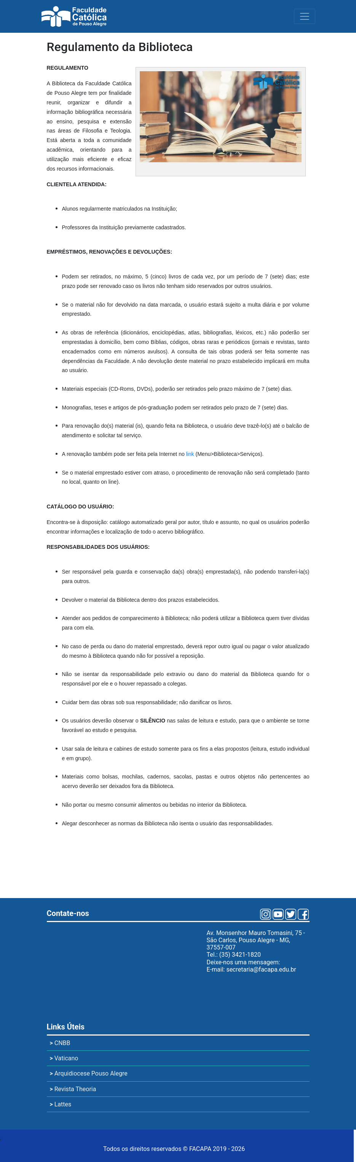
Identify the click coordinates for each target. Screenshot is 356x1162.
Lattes (61, 1104)
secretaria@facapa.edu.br (261, 969)
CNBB (60, 1043)
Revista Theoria (73, 1089)
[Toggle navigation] (304, 16)
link (190, 454)
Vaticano (64, 1058)
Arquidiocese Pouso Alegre (89, 1073)
